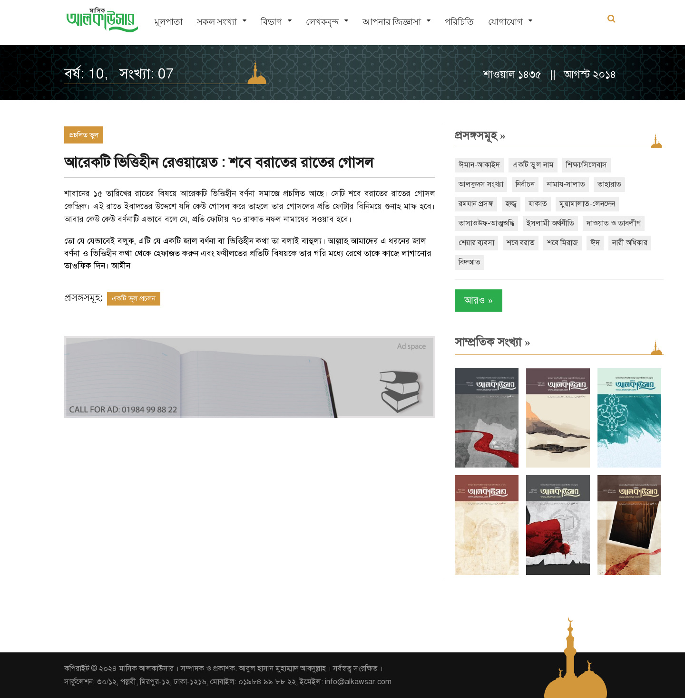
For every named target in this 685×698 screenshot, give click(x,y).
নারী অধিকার (629, 243)
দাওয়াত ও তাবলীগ (614, 223)
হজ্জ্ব (511, 204)
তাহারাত (609, 184)
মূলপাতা (169, 22)
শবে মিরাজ (562, 243)
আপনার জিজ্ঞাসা (391, 22)
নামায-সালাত (566, 184)
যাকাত (538, 204)
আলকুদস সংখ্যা (481, 184)
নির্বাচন (525, 184)
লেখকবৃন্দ (322, 22)
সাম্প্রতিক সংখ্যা (492, 342)
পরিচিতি (459, 22)
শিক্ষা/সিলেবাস (586, 165)
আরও (478, 300)
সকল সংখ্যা (217, 22)
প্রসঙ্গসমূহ (480, 135)
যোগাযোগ (505, 22)
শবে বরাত (521, 243)
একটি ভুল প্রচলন (134, 298)
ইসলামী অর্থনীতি (550, 223)
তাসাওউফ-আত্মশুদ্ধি (486, 223)
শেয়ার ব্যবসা (476, 243)
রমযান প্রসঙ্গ (476, 204)
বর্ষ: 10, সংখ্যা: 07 (119, 74)
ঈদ (595, 243)
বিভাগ (271, 22)
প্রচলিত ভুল (83, 135)
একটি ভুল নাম (533, 165)
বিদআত (469, 262)
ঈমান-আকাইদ (479, 165)
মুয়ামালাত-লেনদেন (587, 204)
